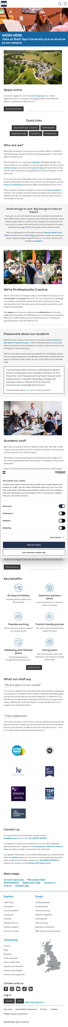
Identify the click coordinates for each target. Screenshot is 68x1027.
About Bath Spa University (26, 128)
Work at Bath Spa (12, 962)
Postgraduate (41, 906)
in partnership (36, 168)
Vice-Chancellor (31, 390)
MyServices (17, 857)
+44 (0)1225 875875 (48, 860)
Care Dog (29, 235)
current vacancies (36, 96)
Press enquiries (10, 958)
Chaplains (38, 241)
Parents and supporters (14, 974)
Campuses (8, 915)
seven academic (54, 190)
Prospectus (9, 906)
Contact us (35, 133)
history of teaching (12, 185)
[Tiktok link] (24, 989)
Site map (8, 1009)
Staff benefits (48, 128)
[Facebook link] (6, 989)
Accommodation (11, 910)
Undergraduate (42, 902)
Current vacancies (14, 109)
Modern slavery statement (16, 1014)
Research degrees (43, 915)
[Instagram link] (12, 989)
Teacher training (42, 910)
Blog (6, 950)
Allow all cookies (34, 545)
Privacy (43, 1009)
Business (8, 954)
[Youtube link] (18, 989)
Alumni (7, 946)
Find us (8, 885)
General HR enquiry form (40, 863)
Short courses (41, 923)
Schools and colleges (13, 970)
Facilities (8, 919)
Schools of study (11, 931)
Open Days (9, 902)
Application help (19, 133)
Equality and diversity (13, 966)
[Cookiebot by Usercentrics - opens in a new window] (55, 472)
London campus (11, 168)
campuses (35, 162)
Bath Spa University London (48, 931)
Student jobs (50, 133)
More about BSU (36, 879)
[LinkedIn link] (31, 989)
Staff (19, 1001)
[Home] (4, 6)
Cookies (54, 1009)
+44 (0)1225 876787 (37, 838)
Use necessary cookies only (34, 552)
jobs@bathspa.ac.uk (13, 838)
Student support (11, 927)
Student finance (11, 923)
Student (9, 1001)
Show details (55, 537)
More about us (12, 567)
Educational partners (44, 927)
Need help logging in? (34, 1002)
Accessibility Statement (26, 1009)
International (41, 919)
